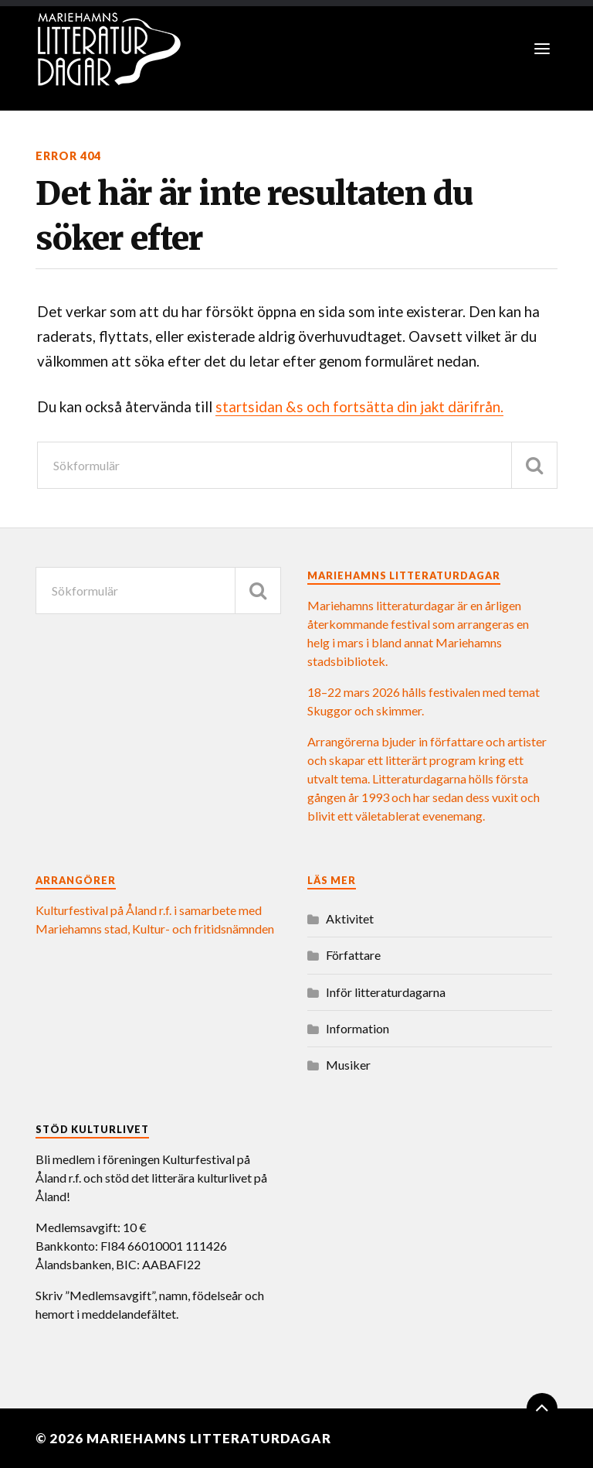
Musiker (348, 1064)
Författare (353, 954)
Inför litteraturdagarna (386, 992)
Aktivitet (350, 918)
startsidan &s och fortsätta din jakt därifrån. (359, 406)
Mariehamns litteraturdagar (208, 1438)
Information (357, 1028)
